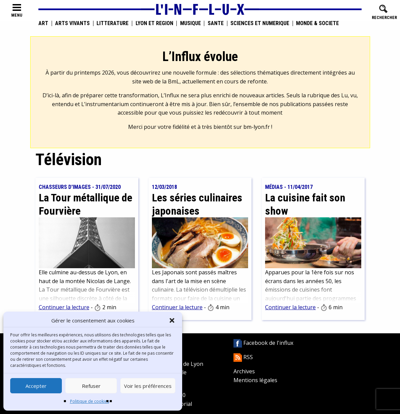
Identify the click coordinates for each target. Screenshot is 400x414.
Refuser (91, 385)
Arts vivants (72, 23)
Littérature (112, 23)
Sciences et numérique (259, 23)
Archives (244, 371)
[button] (172, 320)
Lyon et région (154, 23)
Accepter (36, 385)
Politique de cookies (89, 401)
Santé (216, 23)
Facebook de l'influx (263, 343)
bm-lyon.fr (256, 127)
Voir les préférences (148, 385)
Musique (190, 23)
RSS (243, 357)
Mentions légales (255, 380)
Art (43, 23)
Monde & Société (317, 23)
